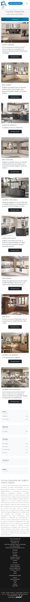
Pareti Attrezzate (15, 579)
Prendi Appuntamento (15, 3)
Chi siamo (15, 552)
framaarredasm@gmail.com (17, 547)
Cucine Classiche (19, 14)
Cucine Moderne (15, 565)
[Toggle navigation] (3, 7)
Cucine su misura (15, 569)
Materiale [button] (5, 427)
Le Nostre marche (15, 557)
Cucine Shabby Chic (15, 568)
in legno (14, 431)
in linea (14, 452)
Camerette (15, 586)
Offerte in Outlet (14, 558)
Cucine (12, 14)
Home (8, 14)
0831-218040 (16, 546)
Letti (15, 582)
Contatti (15, 560)
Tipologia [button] (5, 439)
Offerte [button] (4, 469)
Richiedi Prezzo (15, 57)
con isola (14, 446)
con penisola (14, 449)
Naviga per (15, 19)
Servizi (15, 553)
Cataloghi (15, 555)
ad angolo (14, 443)
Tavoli (15, 571)
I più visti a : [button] (5, 460)
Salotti (15, 581)
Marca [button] (4, 411)
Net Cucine (14, 419)
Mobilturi (14, 416)
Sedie (15, 573)
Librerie (15, 577)
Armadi (15, 584)
